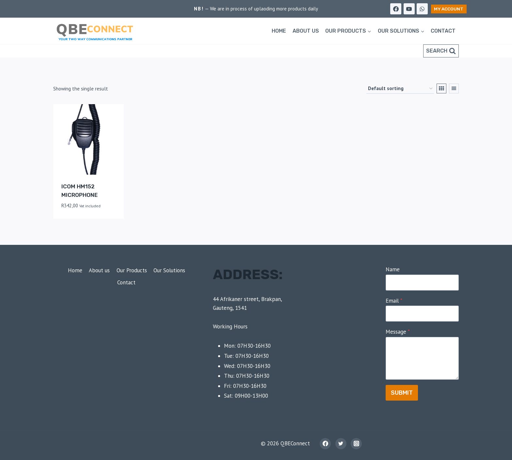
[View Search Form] (441, 50)
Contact (443, 31)
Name (393, 269)
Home (279, 31)
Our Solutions (169, 270)
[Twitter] (340, 443)
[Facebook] (395, 8)
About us (306, 31)
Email (394, 300)
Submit (402, 392)
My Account (448, 8)
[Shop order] (400, 88)
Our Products (132, 270)
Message (398, 331)
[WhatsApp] (422, 8)
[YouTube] (409, 8)
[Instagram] (356, 443)
